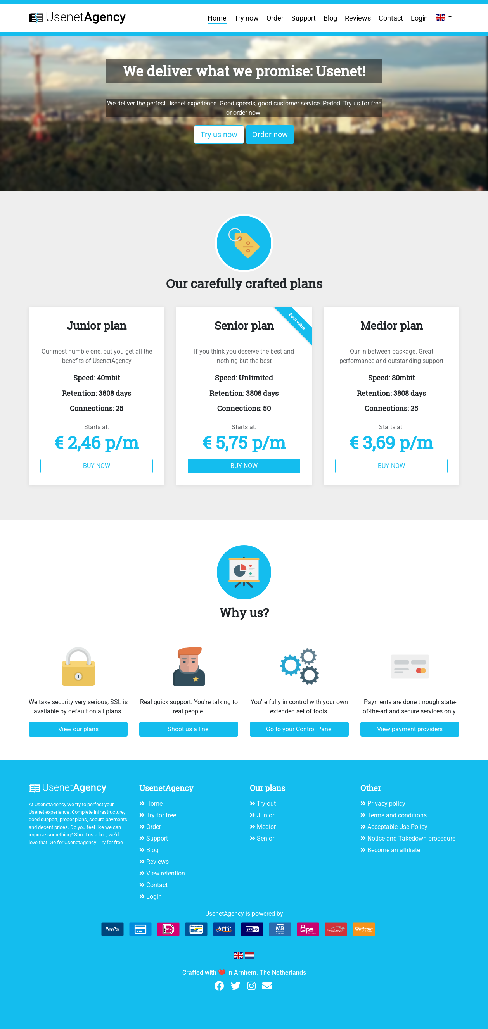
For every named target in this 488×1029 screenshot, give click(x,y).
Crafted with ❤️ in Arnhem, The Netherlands (244, 972)
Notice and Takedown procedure (411, 838)
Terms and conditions (397, 815)
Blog (330, 18)
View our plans (78, 729)
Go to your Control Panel (299, 729)
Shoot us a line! (189, 729)
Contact (391, 18)
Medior (266, 826)
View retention (165, 873)
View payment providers (410, 729)
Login (419, 18)
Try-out (266, 803)
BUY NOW (96, 466)
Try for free (111, 842)
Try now (246, 18)
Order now (270, 134)
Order (275, 18)
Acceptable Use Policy (397, 826)
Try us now (219, 134)
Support (303, 18)
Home (217, 18)
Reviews (358, 18)
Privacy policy (386, 803)
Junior (265, 815)
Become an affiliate (393, 850)
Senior (265, 838)
